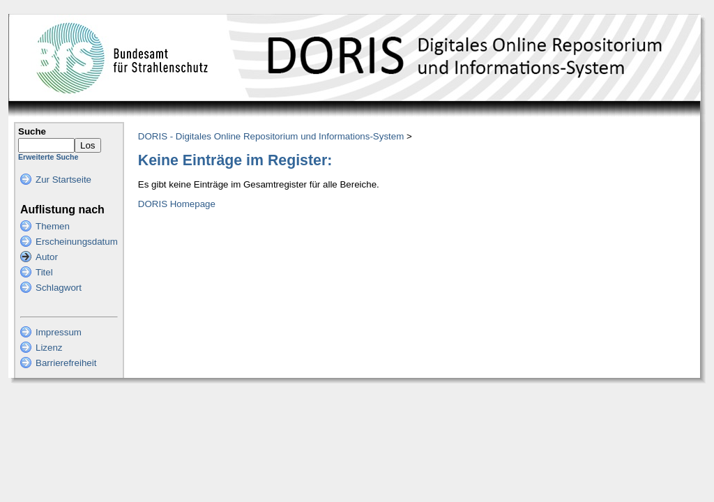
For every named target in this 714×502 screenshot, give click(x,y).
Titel (44, 272)
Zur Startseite (63, 179)
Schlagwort (59, 287)
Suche (32, 131)
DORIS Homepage (176, 204)
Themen (53, 226)
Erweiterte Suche (48, 157)
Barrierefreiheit (66, 363)
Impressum (59, 332)
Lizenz (49, 347)
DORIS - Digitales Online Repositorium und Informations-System (271, 136)
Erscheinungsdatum (77, 241)
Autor (47, 257)
